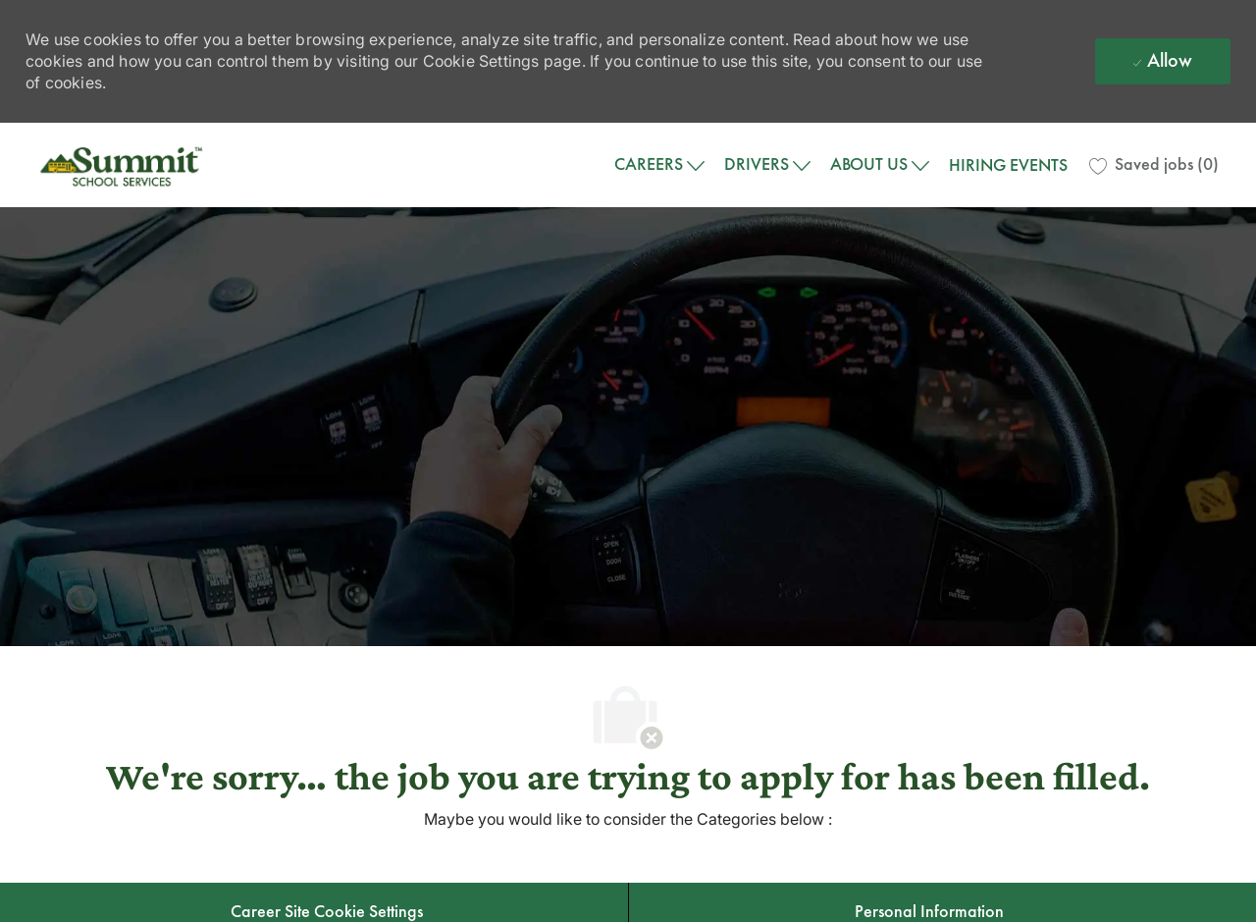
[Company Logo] (124, 165)
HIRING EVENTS (1008, 165)
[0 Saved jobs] (1154, 165)
